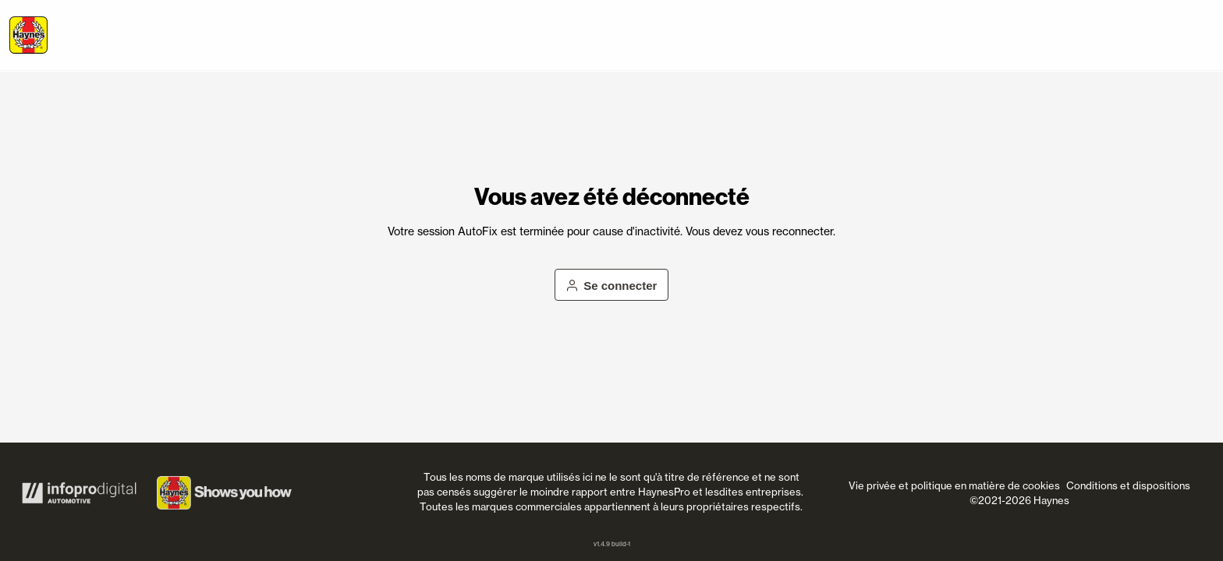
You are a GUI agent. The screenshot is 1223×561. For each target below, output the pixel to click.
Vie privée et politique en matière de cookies (954, 485)
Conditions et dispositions (1128, 485)
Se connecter (612, 285)
